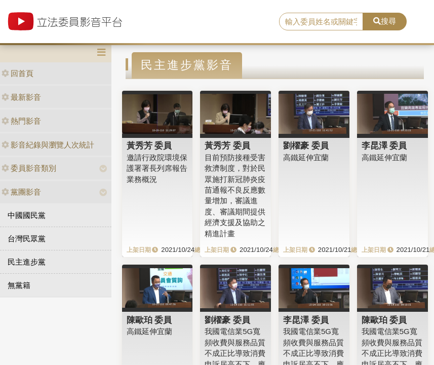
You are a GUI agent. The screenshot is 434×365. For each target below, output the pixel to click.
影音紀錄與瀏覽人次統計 (48, 144)
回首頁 (17, 73)
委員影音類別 (29, 168)
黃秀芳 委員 (149, 145)
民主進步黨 (27, 262)
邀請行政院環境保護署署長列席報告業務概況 (157, 168)
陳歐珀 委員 (149, 319)
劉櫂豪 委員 (306, 145)
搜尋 (384, 21)
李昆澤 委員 (384, 145)
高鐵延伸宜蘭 (306, 157)
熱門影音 (21, 121)
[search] (321, 22)
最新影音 (21, 97)
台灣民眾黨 (27, 238)
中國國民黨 (27, 215)
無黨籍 (19, 285)
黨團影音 (21, 192)
